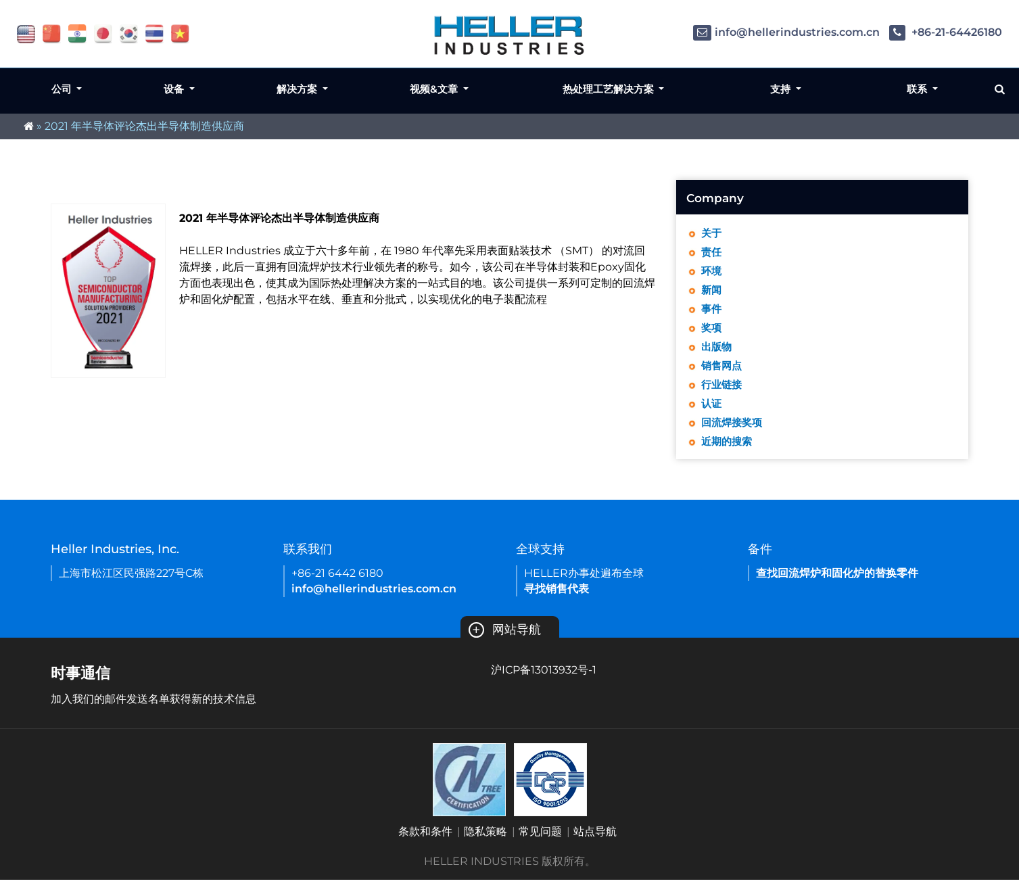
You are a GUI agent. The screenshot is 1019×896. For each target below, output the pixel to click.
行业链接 (722, 396)
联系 (918, 88)
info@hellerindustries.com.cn (786, 32)
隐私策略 (485, 847)
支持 (781, 88)
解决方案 (298, 88)
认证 (712, 416)
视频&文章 (435, 88)
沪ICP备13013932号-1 (543, 686)
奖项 (712, 335)
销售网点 (722, 375)
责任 (712, 253)
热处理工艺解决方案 (610, 88)
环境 (712, 274)
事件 (712, 314)
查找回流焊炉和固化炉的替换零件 (837, 589)
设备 (175, 88)
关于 (712, 233)
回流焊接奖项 (733, 436)
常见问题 (540, 847)
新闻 (712, 294)
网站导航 (505, 645)
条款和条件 (425, 847)
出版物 (717, 355)
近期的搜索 (728, 456)
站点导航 (595, 847)
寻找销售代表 (556, 604)
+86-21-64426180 (945, 32)
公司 (62, 88)
